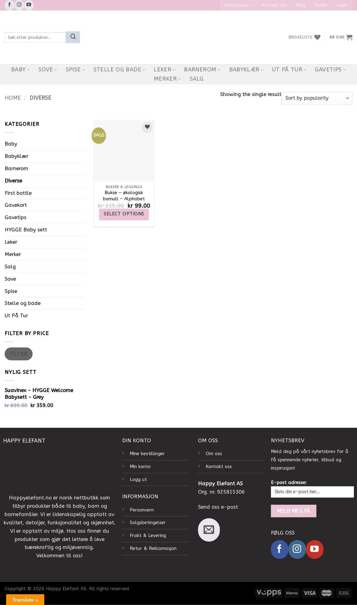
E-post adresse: (312, 489)
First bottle (18, 193)
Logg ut (138, 479)
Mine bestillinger (147, 453)
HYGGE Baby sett (26, 230)
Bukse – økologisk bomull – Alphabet (124, 196)
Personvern (142, 510)
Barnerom (202, 69)
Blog (300, 5)
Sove (47, 69)
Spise (75, 69)
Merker (167, 78)
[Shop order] (316, 98)
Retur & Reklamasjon (153, 548)
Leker (164, 69)
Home (13, 98)
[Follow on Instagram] (19, 5)
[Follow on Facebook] (9, 5)
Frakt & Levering (148, 535)
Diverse (13, 181)
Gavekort (16, 205)
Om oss (214, 453)
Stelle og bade (119, 69)
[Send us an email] (209, 530)
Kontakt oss (274, 5)
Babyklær (246, 69)
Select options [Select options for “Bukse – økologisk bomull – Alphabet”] (124, 214)
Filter (18, 354)
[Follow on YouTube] (29, 5)
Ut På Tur (289, 69)
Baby (20, 69)
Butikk (321, 5)
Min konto (140, 466)
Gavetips (330, 69)
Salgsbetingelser (148, 522)
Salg (196, 78)
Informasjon (238, 5)
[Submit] (73, 37)
